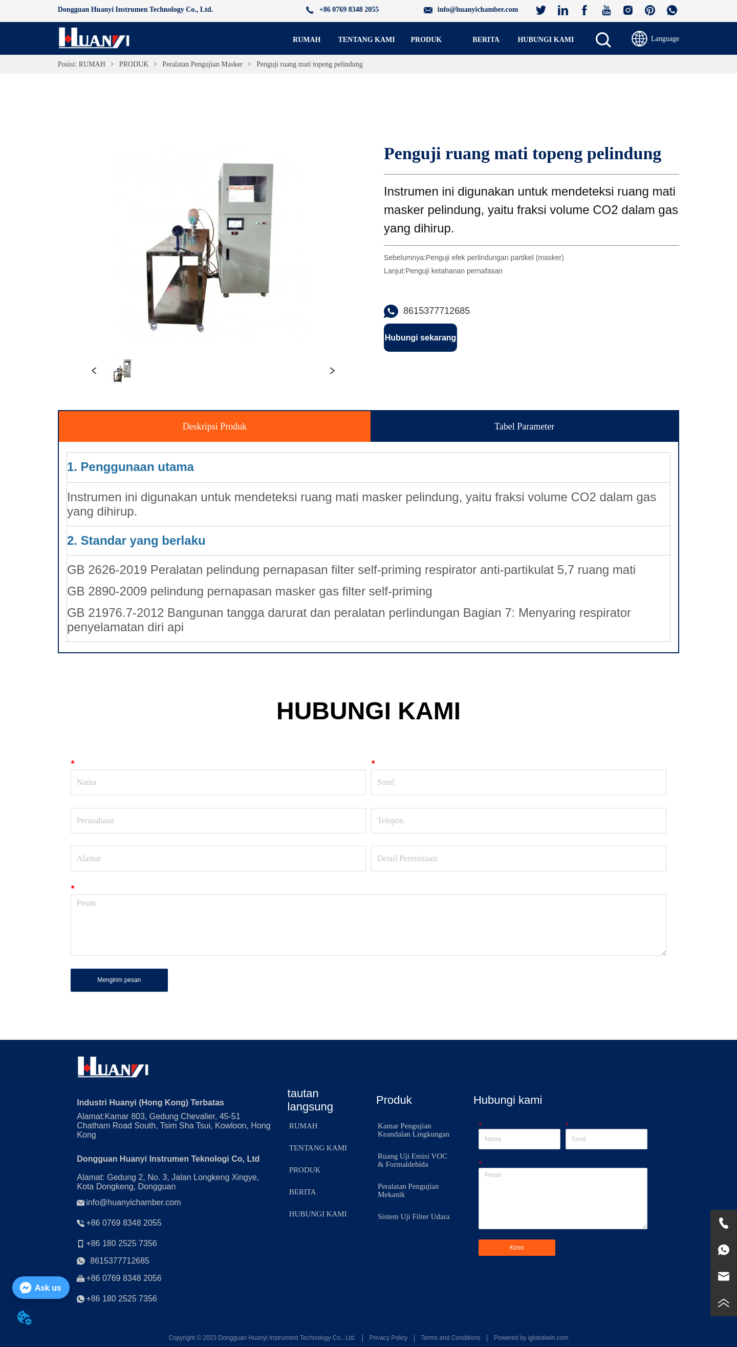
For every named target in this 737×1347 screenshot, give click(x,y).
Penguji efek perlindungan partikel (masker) (495, 257)
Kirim (517, 1247)
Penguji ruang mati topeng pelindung (309, 64)
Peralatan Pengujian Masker (203, 64)
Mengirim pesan (119, 979)
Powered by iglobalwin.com (531, 1337)
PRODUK (133, 64)
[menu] (426, 40)
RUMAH (92, 64)
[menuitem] (426, 40)
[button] (426, 40)
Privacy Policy (388, 1337)
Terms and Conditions (451, 1337)
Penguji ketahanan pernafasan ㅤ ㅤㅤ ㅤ (457, 271)
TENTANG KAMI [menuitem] (366, 40)
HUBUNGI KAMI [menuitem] (545, 40)
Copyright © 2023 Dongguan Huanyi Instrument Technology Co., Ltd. (262, 1337)
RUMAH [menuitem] (306, 40)
